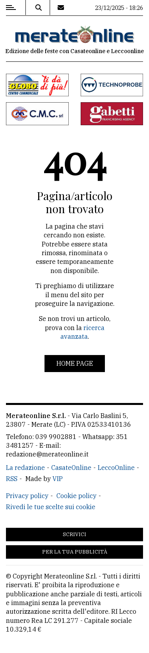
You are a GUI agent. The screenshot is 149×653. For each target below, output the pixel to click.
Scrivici (74, 534)
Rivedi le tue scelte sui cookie (50, 507)
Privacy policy (27, 496)
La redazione (25, 468)
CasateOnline (71, 468)
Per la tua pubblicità (74, 551)
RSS (11, 479)
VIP (57, 479)
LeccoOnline (116, 468)
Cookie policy (76, 496)
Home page (74, 363)
